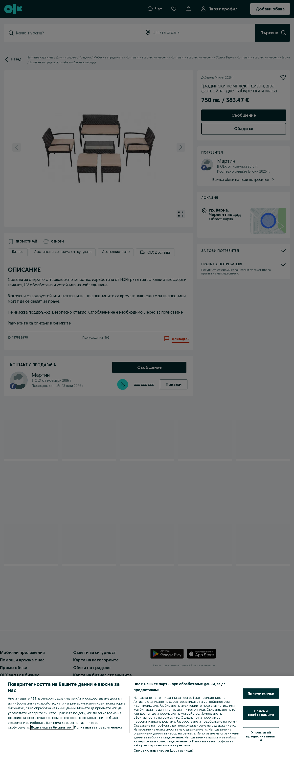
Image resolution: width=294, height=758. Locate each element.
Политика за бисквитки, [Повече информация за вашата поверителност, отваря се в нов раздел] (52, 727)
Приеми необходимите (261, 713)
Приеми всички (261, 693)
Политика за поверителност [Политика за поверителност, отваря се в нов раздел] (98, 727)
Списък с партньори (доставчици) (163, 750)
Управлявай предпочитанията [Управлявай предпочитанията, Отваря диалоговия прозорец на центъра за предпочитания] (261, 736)
